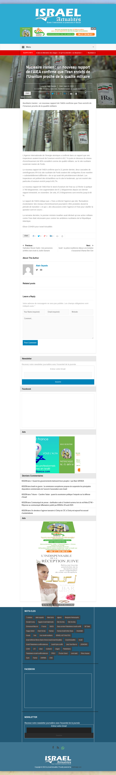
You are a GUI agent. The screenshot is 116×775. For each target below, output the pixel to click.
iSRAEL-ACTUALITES (63, 635)
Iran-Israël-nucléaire (46, 635)
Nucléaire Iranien (64, 89)
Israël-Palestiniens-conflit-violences (37, 644)
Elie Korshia (71, 622)
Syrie (27, 658)
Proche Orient (63, 653)
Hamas (51, 631)
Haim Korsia (41, 631)
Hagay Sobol (30, 631)
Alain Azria (50, 617)
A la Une (39, 89)
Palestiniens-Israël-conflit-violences (37, 653)
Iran (56, 89)
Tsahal (35, 658)
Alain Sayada (51, 86)
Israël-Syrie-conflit (57, 644)
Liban (41, 649)
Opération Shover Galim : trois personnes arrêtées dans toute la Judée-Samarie (40, 248)
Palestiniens (67, 649)
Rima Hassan (85, 653)
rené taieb (74, 653)
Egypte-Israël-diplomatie (46, 622)
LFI (34, 649)
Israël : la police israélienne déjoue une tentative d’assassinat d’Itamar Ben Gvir (75, 248)
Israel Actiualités (70, 640)
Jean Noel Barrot (71, 644)
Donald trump (30, 622)
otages (57, 649)
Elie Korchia (60, 622)
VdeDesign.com (76, 767)
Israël (80, 640)
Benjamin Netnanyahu (72, 617)
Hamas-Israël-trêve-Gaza (65, 631)
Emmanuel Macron (32, 626)
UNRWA (43, 658)
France (44, 626)
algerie (59, 617)
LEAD (28, 649)
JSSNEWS (83, 644)
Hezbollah (80, 631)
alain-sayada (40, 617)
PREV (53, 653)
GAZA (52, 626)
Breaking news (48, 89)
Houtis (28, 635)
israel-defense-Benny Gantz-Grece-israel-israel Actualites (44, 640)
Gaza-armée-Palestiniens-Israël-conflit (69, 626)
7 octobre (29, 617)
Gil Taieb (87, 626)
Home (22, 97)
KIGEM (24, 481)
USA (51, 658)
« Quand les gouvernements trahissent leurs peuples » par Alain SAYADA (57, 481)
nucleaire (49, 649)
